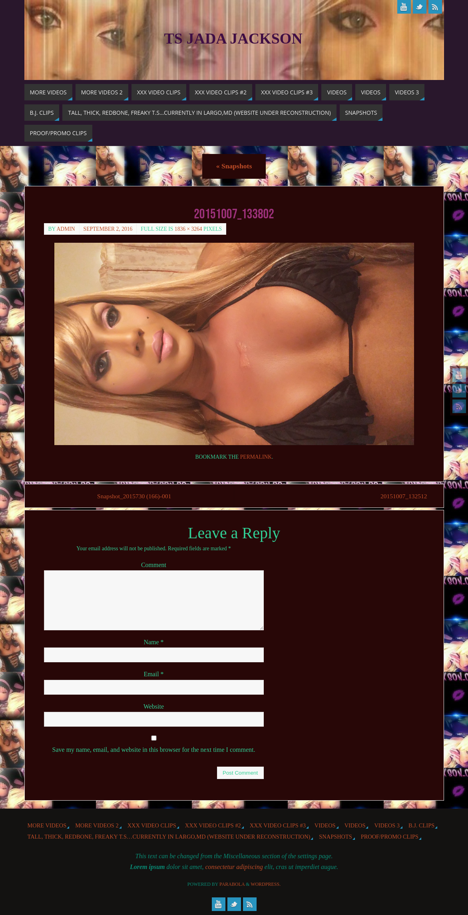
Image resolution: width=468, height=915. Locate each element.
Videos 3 (387, 825)
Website (153, 706)
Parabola (232, 884)
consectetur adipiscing (234, 867)
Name (153, 642)
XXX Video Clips (151, 825)
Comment (153, 565)
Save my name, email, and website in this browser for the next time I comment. (153, 750)
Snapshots (234, 166)
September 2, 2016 (108, 229)
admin (66, 229)
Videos (325, 825)
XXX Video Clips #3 (278, 825)
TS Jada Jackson (233, 38)
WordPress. (266, 884)
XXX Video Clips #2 (213, 825)
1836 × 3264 (188, 229)
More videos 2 (96, 825)
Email (153, 674)
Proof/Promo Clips (389, 837)
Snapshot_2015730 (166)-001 (136, 496)
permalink (256, 457)
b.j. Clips (421, 825)
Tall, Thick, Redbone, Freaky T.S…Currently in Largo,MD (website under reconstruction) (169, 837)
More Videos (47, 825)
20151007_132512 (400, 496)
